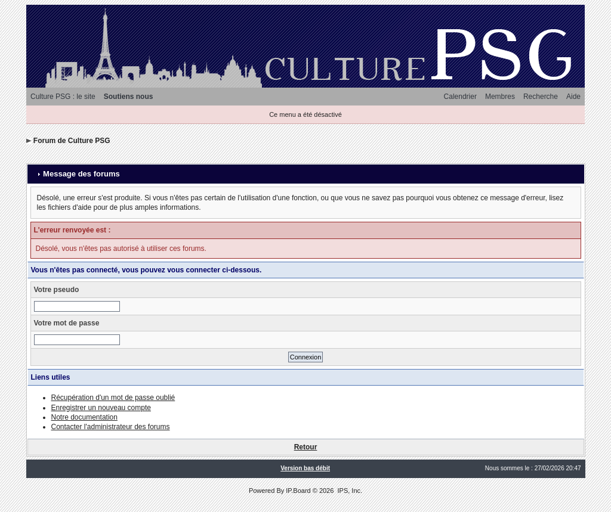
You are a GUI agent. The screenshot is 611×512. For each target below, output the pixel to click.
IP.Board (298, 490)
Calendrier (460, 96)
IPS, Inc (348, 490)
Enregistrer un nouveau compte (101, 408)
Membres (500, 96)
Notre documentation (84, 417)
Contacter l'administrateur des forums (110, 427)
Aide (573, 96)
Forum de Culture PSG (71, 140)
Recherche (540, 96)
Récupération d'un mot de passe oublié (113, 397)
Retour (305, 447)
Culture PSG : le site (62, 96)
